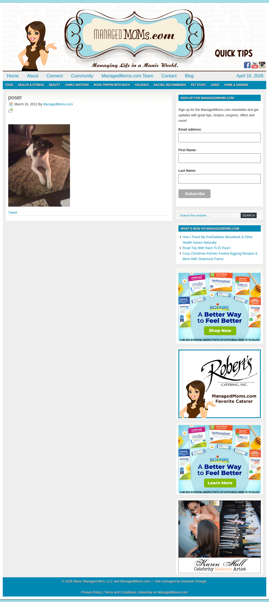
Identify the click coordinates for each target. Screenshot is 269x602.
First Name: (219, 155)
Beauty (54, 84)
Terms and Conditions (120, 592)
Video (215, 84)
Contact (168, 76)
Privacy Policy (91, 592)
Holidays (142, 84)
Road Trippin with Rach (112, 84)
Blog (189, 76)
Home (13, 76)
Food (9, 84)
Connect (55, 76)
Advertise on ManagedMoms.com (163, 592)
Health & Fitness (31, 84)
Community (82, 76)
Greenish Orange (193, 581)
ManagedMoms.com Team (127, 76)
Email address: (219, 135)
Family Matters (77, 84)
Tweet (12, 213)
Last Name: (219, 176)
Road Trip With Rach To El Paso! (207, 248)
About (32, 76)
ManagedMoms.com (66, 38)
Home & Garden (236, 84)
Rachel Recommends (170, 84)
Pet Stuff (198, 84)
